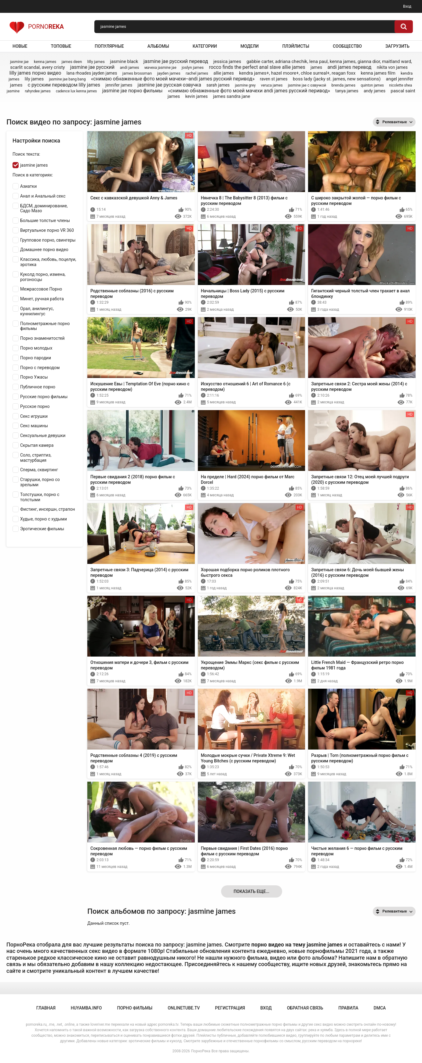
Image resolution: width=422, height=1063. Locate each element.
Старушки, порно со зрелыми (40, 482)
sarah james (218, 85)
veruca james (272, 85)
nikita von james (392, 67)
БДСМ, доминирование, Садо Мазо (44, 208)
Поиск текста (26, 154)
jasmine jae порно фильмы (132, 91)
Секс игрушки (34, 416)
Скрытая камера (36, 445)
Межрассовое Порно (41, 289)
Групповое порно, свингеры (47, 240)
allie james (223, 73)
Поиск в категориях (32, 174)
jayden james (168, 73)
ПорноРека (200, 1051)
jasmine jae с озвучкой (307, 85)
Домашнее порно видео (44, 249)
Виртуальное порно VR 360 (47, 230)
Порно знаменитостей (42, 338)
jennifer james (118, 85)
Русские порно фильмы (43, 396)
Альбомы (158, 46)
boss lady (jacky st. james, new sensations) (336, 79)
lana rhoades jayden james (92, 73)
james (316, 67)
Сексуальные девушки (42, 435)
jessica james (227, 61)
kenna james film (378, 73)
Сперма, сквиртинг (39, 469)
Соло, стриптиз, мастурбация (35, 458)
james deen (72, 61)
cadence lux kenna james (76, 91)
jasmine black (124, 61)
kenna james (45, 61)
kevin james (196, 96)
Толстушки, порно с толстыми (39, 497)
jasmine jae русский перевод (176, 61)
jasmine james (34, 165)
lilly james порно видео (35, 73)
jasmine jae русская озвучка (169, 85)
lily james (34, 79)
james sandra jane (231, 96)
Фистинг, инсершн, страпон (47, 509)
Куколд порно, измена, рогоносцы (42, 277)
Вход (407, 6)
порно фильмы (134, 1008)
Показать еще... (251, 891)
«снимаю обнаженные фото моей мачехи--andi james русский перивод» (173, 79)
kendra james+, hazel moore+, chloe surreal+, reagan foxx (297, 73)
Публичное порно (37, 386)
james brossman (137, 73)
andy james (374, 90)
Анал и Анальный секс (43, 196)
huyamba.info (86, 1008)
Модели (249, 46)
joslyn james (193, 67)
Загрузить (397, 46)
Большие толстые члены (45, 220)
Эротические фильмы (42, 528)
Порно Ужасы (34, 377)
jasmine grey (245, 85)
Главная (46, 1008)
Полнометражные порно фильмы (45, 326)
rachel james (197, 73)
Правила (348, 1008)
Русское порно (34, 406)
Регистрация (230, 1008)
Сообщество (347, 46)
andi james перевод (349, 67)
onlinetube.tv (184, 1008)
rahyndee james (37, 91)
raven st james (273, 78)
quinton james (372, 85)
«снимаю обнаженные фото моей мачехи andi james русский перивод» (249, 91)
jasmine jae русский (92, 67)
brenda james (343, 85)
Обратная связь (305, 1008)
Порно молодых (36, 348)
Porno (36, 26)
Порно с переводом (40, 367)
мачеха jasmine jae (160, 67)
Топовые (61, 46)
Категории (205, 46)
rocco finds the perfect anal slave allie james (257, 67)
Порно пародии (35, 357)
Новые (20, 46)
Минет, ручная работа (42, 298)
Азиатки (28, 186)
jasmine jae (19, 62)
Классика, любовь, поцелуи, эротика (48, 262)
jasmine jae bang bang (67, 79)
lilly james (96, 61)
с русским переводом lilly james (64, 85)
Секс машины (34, 425)
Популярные (109, 46)
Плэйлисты (295, 46)
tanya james (346, 90)
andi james (129, 67)
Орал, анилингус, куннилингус (37, 311)
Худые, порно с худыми (43, 519)
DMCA (380, 1008)
